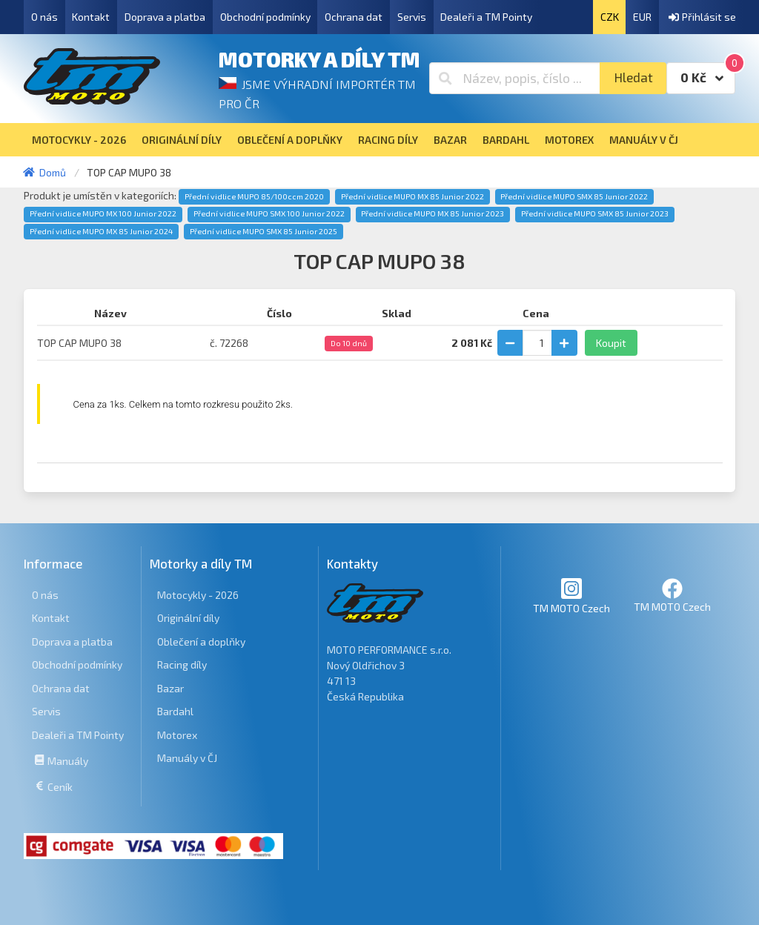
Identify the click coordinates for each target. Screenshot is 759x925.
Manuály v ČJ (187, 758)
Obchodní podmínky (265, 16)
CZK (609, 16)
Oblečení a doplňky (201, 641)
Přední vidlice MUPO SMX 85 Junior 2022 (574, 196)
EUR (642, 16)
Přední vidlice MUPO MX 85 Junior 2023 (432, 213)
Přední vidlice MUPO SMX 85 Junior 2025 (263, 231)
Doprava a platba (165, 16)
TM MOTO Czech (571, 595)
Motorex (177, 735)
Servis (411, 16)
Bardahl (175, 711)
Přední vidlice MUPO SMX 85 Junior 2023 (595, 213)
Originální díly (188, 617)
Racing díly (182, 664)
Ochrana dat (353, 16)
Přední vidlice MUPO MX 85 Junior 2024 (101, 231)
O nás (44, 16)
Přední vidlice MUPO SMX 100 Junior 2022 (269, 213)
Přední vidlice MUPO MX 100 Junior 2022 (103, 213)
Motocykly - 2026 (198, 595)
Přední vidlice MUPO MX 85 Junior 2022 (412, 196)
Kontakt (91, 16)
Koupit (611, 342)
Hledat (633, 77)
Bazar (170, 688)
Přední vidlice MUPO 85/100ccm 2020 (254, 196)
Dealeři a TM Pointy (486, 16)
